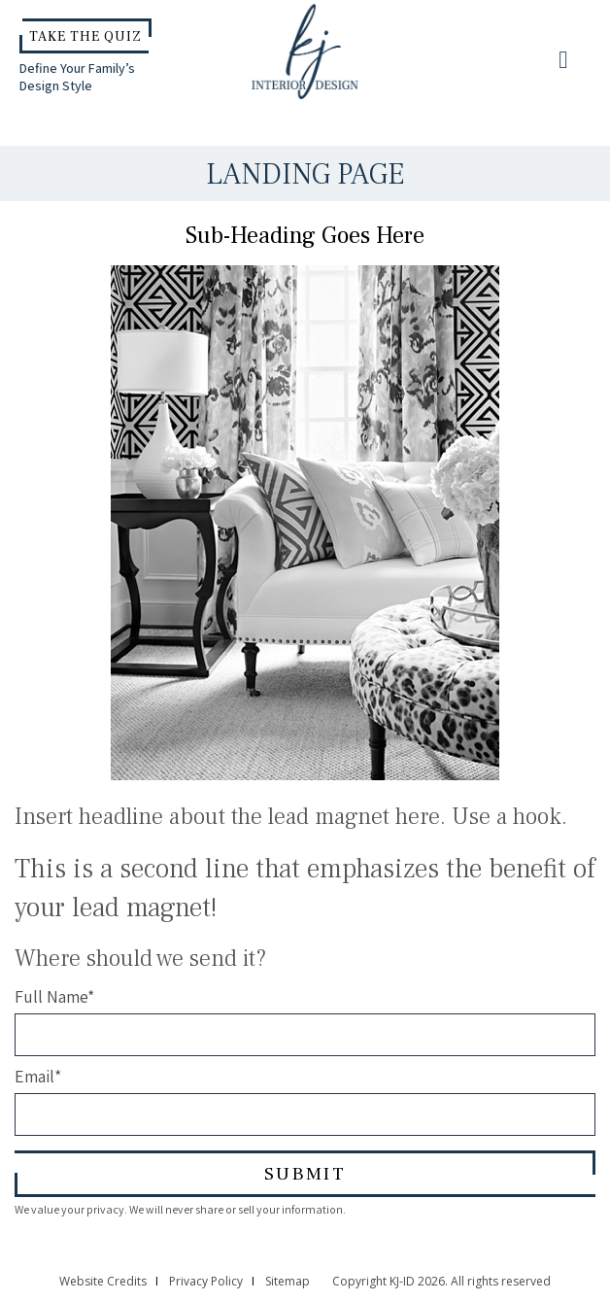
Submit (305, 1173)
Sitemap (287, 1281)
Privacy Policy (206, 1281)
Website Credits (103, 1281)
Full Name (54, 997)
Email (38, 1076)
